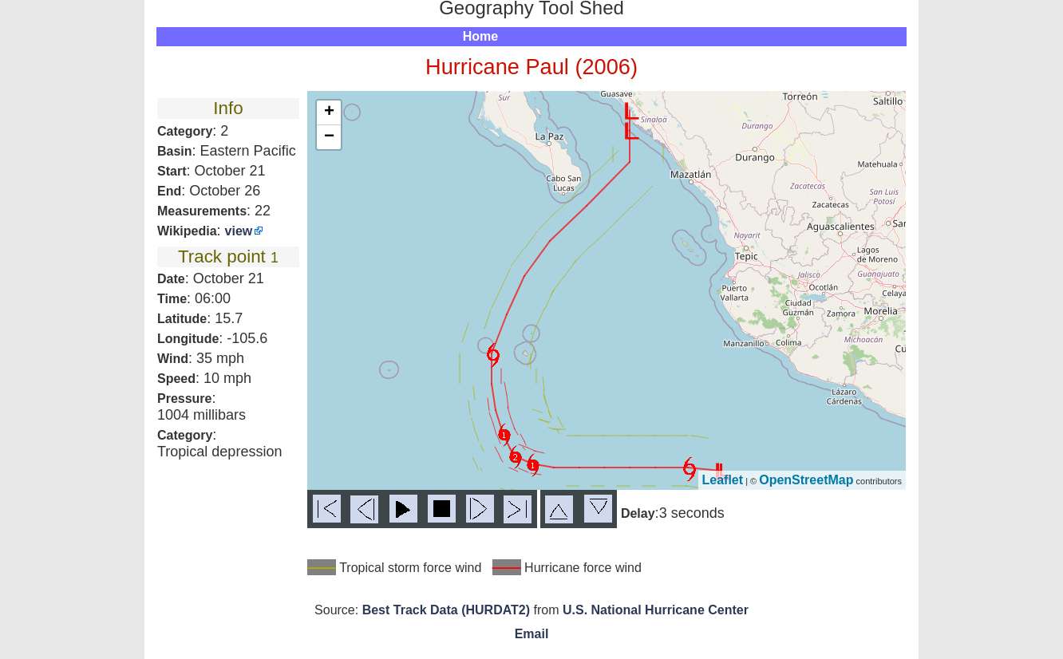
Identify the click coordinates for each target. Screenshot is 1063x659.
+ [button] (329, 112)
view (239, 231)
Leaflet (723, 480)
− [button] (329, 137)
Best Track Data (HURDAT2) (446, 610)
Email (532, 634)
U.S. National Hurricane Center (656, 610)
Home (480, 36)
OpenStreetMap (806, 480)
